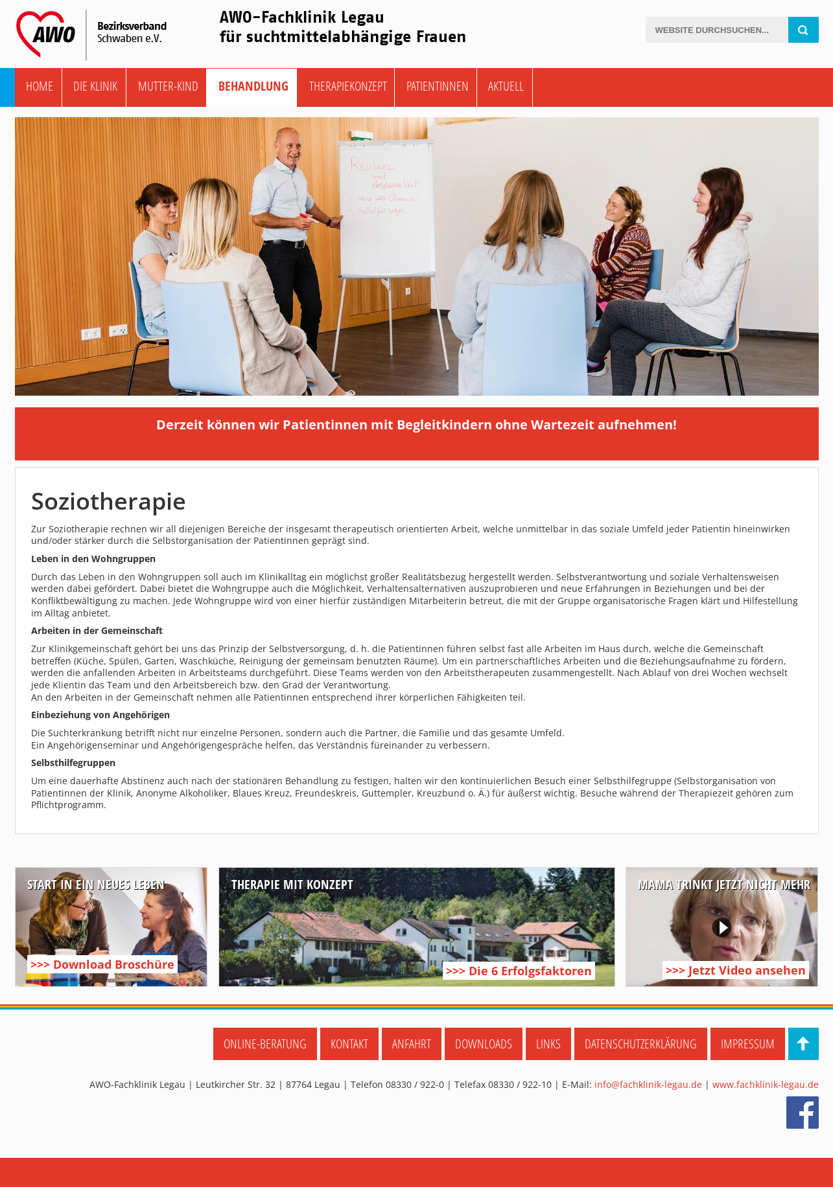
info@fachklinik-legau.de (648, 1084)
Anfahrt (411, 1043)
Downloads (483, 1043)
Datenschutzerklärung (641, 1043)
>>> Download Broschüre (102, 964)
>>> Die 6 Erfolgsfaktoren (519, 970)
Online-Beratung (265, 1043)
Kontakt (349, 1043)
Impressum (748, 1043)
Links (548, 1043)
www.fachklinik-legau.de (765, 1084)
